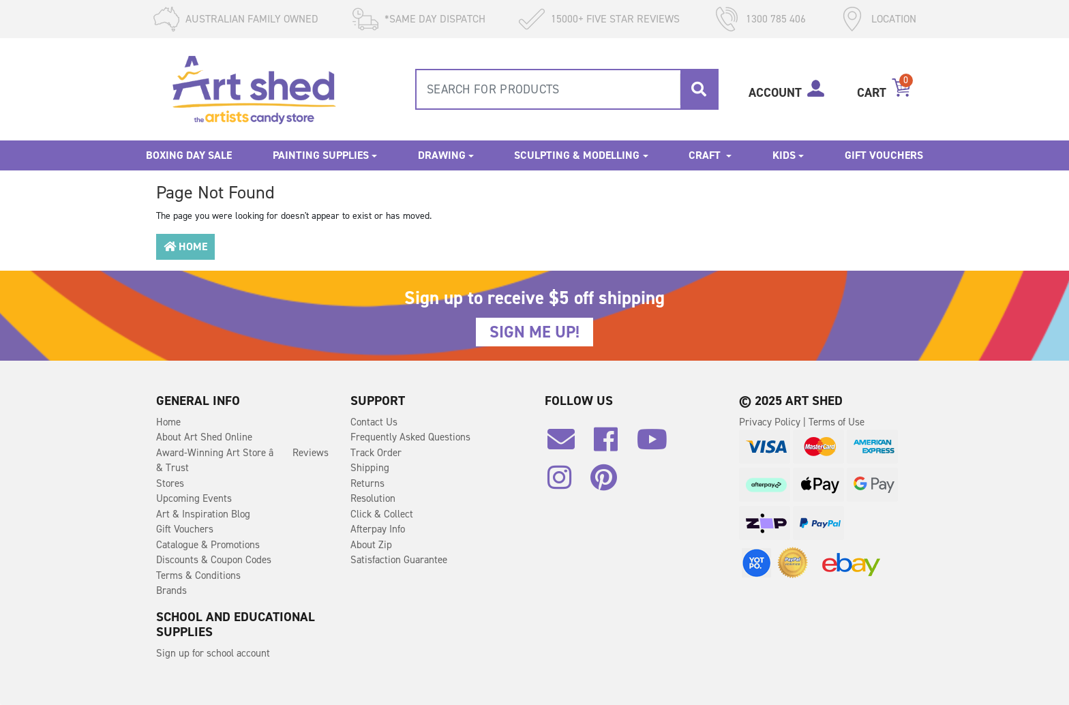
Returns (367, 483)
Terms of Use (836, 422)
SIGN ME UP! (534, 332)
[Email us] (567, 444)
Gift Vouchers (884, 155)
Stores (170, 483)
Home (185, 246)
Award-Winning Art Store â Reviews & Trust (242, 460)
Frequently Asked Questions (410, 437)
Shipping (369, 468)
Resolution (372, 498)
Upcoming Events (194, 498)
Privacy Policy (771, 422)
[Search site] (698, 89)
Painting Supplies (321, 155)
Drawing (442, 155)
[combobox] (567, 89)
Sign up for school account (213, 653)
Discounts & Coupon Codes (213, 560)
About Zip (371, 545)
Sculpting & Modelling (576, 155)
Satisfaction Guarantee (398, 560)
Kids (784, 155)
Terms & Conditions (198, 575)
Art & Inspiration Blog (203, 514)
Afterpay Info (377, 529)
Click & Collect (381, 514)
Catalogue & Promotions (208, 545)
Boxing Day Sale (189, 155)
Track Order (376, 453)
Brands (171, 590)
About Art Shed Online (204, 437)
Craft (706, 155)
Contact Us (373, 422)
